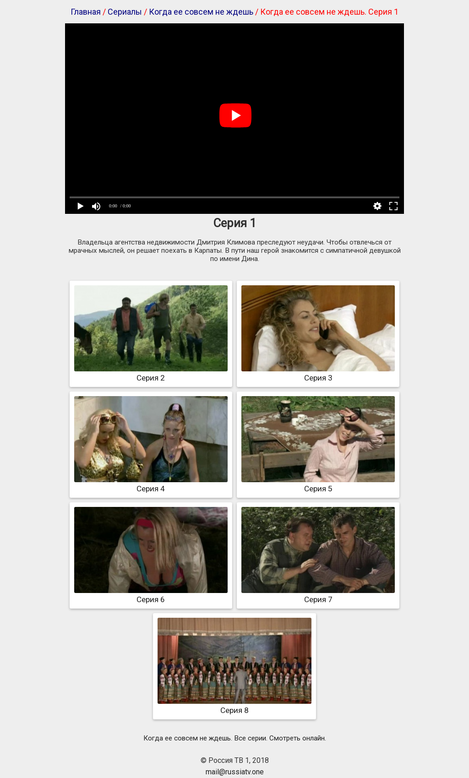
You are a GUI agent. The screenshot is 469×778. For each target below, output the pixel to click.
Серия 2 (151, 373)
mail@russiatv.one (235, 771)
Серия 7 (318, 595)
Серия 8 (234, 705)
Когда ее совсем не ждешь (201, 11)
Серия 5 (318, 484)
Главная (86, 11)
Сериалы (125, 11)
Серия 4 (151, 484)
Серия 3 (318, 373)
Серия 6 (151, 595)
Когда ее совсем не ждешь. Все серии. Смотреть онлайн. (234, 738)
